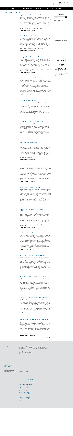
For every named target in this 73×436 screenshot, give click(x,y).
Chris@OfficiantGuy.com (61, 68)
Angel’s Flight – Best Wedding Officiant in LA (31, 15)
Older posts (48, 337)
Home (7, 8)
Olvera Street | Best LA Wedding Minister (30, 142)
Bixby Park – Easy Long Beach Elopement (30, 36)
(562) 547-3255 (61, 14)
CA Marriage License (38, 8)
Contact (13, 8)
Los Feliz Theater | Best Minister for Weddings (31, 78)
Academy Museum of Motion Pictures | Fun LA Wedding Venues (33, 210)
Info (18, 8)
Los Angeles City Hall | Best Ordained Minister (31, 57)
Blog (52, 8)
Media (47, 8)
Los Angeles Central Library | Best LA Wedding (31, 121)
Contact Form (61, 64)
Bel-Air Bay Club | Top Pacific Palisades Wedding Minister (34, 276)
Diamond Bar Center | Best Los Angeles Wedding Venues (34, 297)
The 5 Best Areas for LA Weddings (28, 100)
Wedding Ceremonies (27, 8)
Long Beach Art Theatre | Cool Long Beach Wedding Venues (34, 233)
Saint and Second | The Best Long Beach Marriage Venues (34, 319)
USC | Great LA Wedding (26, 164)
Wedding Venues (60, 8)
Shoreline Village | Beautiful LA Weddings (30, 187)
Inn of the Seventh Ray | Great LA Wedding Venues (32, 255)
